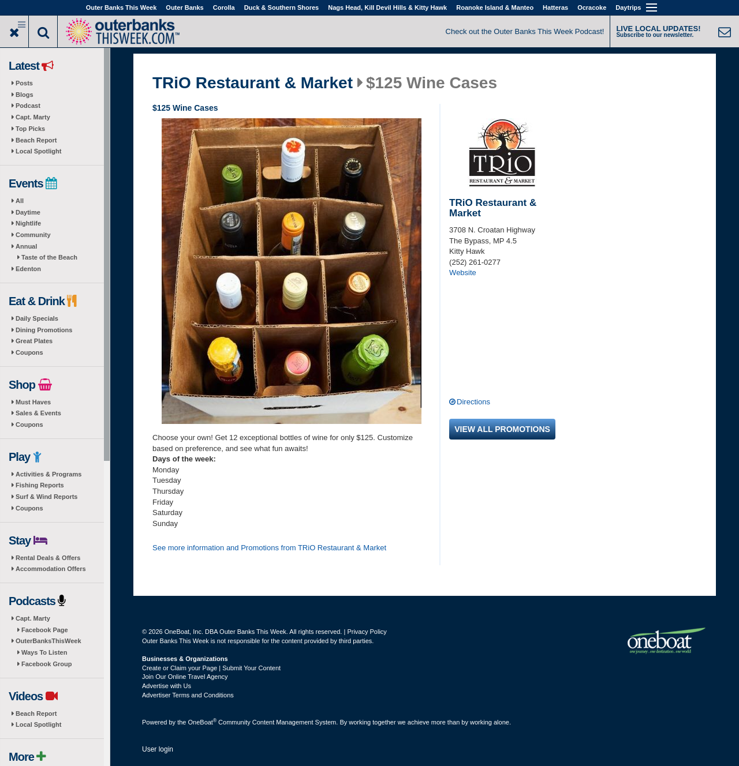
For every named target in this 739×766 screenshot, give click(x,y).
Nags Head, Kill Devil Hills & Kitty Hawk (387, 7)
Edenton (28, 268)
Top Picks (30, 128)
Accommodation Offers (51, 568)
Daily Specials (37, 318)
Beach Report (36, 140)
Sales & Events (38, 413)
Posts (24, 83)
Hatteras (555, 7)
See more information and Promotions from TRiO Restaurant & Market (269, 547)
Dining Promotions (44, 329)
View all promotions (502, 429)
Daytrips (628, 7)
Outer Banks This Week (121, 7)
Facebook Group (46, 663)
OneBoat (202, 722)
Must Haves (33, 402)
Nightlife (28, 223)
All (20, 200)
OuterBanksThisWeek (48, 640)
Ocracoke (591, 7)
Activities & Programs (48, 474)
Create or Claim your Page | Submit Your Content (211, 667)
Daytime (28, 212)
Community (33, 234)
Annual (26, 246)
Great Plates (34, 340)
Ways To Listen (44, 652)
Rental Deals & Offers (48, 557)
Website (462, 272)
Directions (473, 401)
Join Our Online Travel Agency (185, 676)
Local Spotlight (38, 151)
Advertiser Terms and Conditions (188, 695)
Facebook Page (44, 629)
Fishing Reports (40, 485)
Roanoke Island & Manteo (494, 7)
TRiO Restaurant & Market (252, 83)
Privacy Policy (366, 631)
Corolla (224, 7)
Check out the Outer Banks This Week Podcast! (525, 31)
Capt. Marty (33, 117)
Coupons (29, 352)
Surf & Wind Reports (46, 496)
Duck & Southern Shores (281, 7)
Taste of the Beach (49, 257)
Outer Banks (184, 7)
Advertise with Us (166, 685)
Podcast (28, 105)
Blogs (24, 94)
